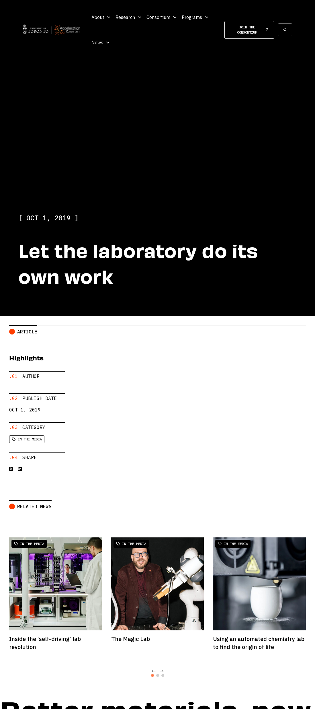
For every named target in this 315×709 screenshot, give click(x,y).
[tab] (152, 670)
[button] (101, 17)
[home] (51, 29)
